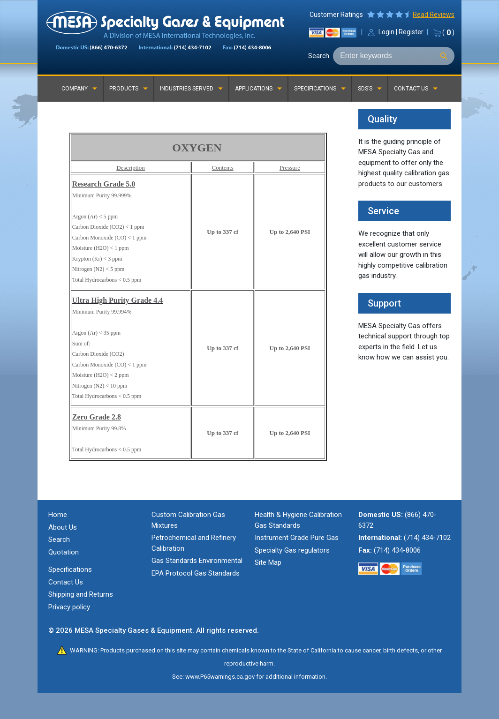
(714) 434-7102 (427, 537)
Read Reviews (433, 14)
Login (386, 32)
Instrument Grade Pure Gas (297, 537)
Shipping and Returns (80, 594)
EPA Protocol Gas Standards (195, 573)
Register (411, 32)
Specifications (70, 569)
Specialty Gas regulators (292, 550)
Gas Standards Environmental (196, 560)
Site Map (268, 562)
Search (318, 56)
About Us (62, 527)
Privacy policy (69, 607)
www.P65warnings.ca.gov (220, 676)
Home (57, 514)
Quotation (63, 552)
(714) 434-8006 (397, 550)
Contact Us (65, 582)
